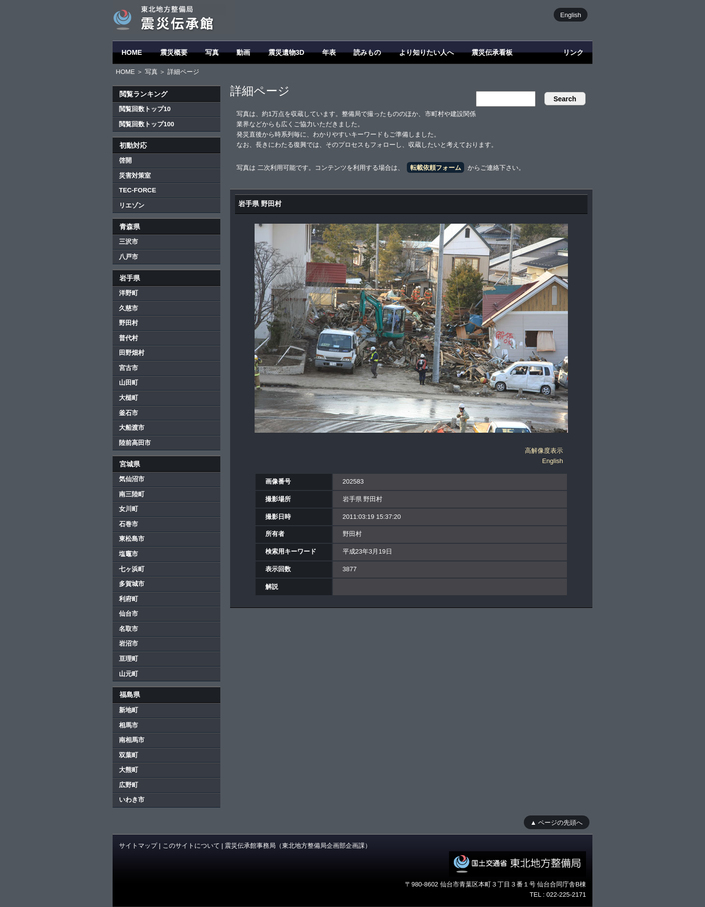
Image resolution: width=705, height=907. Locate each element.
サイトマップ (138, 845)
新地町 (128, 710)
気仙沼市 (131, 479)
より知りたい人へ (426, 52)
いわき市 (131, 799)
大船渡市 (131, 427)
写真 (212, 52)
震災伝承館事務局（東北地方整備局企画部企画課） (298, 845)
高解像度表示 (544, 450)
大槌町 (128, 397)
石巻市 (128, 524)
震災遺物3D (286, 52)
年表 (329, 52)
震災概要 (174, 52)
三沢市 (128, 241)
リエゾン (131, 205)
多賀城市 (131, 583)
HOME (131, 52)
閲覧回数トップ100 (146, 124)
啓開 (125, 160)
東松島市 (131, 538)
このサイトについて (191, 845)
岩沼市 (128, 643)
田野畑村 (131, 352)
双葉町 (128, 755)
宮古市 (128, 368)
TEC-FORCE (137, 190)
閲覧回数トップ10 (144, 109)
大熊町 (128, 769)
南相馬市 (131, 740)
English (570, 14)
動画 (243, 52)
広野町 (128, 785)
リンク (573, 52)
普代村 (128, 338)
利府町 (128, 599)
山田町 (128, 382)
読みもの (367, 52)
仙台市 (128, 613)
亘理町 (128, 658)
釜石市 (128, 413)
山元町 (128, 673)
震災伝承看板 (492, 52)
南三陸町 (131, 494)
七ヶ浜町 (131, 569)
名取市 (128, 628)
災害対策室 (135, 175)
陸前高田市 (135, 442)
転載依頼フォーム (435, 167)
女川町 (128, 508)
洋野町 (128, 293)
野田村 (128, 322)
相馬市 (128, 725)
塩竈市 (128, 554)
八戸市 (128, 256)
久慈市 (128, 308)
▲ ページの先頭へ (556, 822)
